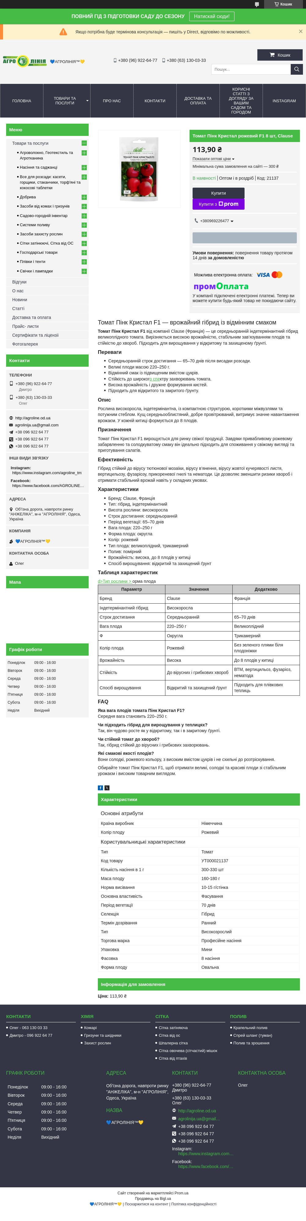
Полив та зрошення (252, 1043)
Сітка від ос (169, 1035)
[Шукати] (297, 69)
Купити (218, 193)
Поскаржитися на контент (146, 1204)
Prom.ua (181, 1193)
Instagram (284, 101)
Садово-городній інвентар (44, 215)
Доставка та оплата (198, 100)
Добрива (28, 197)
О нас (18, 290)
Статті (18, 308)
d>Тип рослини (113, 581)
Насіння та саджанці (38, 167)
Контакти (155, 101)
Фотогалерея (25, 344)
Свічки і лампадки (36, 271)
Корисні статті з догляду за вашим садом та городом (241, 100)
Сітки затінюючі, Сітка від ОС (46, 243)
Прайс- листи (25, 326)
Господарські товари (38, 252)
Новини (19, 299)
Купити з (218, 204)
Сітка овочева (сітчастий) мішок (188, 1050)
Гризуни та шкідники (102, 1035)
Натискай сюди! (212, 16)
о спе (154, 378)
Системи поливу (35, 225)
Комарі (90, 1027)
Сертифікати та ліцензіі (35, 335)
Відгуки (19, 281)
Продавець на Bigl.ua (153, 1199)
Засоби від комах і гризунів (45, 206)
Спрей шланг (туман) (253, 1035)
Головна (21, 101)
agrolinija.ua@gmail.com (37, 425)
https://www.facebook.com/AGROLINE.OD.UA (48, 485)
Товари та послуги (65, 100)
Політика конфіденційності (193, 1204)
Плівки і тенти (32, 261)
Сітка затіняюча (173, 1027)
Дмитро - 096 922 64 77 (30, 1035)
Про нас (112, 101)
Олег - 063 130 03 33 (28, 1027)
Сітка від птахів (173, 1058)
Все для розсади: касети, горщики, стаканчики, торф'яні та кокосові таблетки (50, 182)
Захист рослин (97, 1043)
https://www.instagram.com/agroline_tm (47, 472)
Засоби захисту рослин (41, 234)
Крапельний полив (250, 1027)
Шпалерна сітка (173, 1043)
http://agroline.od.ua (32, 418)
